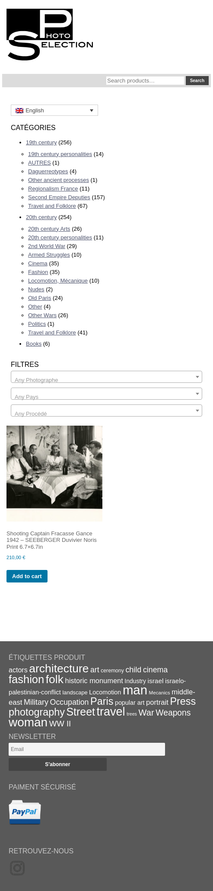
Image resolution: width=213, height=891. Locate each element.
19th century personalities (60, 154)
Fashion (38, 272)
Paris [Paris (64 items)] (101, 701)
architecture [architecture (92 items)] (59, 668)
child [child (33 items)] (133, 669)
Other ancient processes (58, 180)
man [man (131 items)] (135, 690)
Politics (37, 324)
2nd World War (46, 246)
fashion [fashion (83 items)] (26, 679)
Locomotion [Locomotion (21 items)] (105, 692)
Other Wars (42, 315)
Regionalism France (53, 188)
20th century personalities (60, 237)
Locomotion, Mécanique (58, 280)
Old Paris (39, 298)
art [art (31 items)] (94, 669)
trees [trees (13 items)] (132, 713)
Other (35, 306)
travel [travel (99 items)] (111, 711)
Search (197, 80)
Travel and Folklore (52, 206)
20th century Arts (49, 229)
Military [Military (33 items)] (36, 702)
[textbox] (106, 380)
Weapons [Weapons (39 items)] (173, 712)
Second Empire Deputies (59, 197)
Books (33, 343)
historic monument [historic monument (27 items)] (94, 680)
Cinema (38, 263)
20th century (41, 217)
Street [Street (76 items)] (81, 712)
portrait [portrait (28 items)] (157, 702)
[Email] (87, 749)
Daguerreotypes (48, 171)
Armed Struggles (49, 254)
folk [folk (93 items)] (55, 679)
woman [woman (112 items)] (28, 722)
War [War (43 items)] (146, 712)
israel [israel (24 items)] (156, 680)
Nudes (36, 289)
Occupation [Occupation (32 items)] (69, 702)
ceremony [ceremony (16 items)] (112, 671)
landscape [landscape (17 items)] (74, 692)
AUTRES (39, 162)
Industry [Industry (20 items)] (135, 681)
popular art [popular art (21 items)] (129, 702)
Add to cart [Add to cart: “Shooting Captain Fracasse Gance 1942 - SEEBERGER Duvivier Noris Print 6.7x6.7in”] (27, 576)
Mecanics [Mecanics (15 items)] (159, 692)
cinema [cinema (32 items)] (155, 669)
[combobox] (106, 377)
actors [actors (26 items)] (18, 670)
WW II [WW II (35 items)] (60, 723)
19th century (41, 142)
